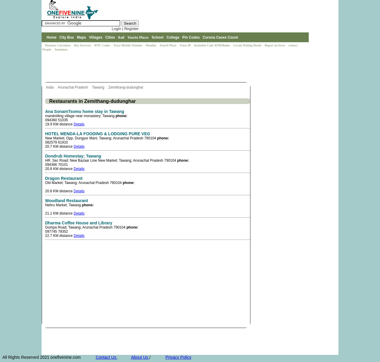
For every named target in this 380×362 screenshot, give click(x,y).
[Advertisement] (150, 67)
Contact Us (106, 357)
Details (79, 124)
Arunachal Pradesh (73, 87)
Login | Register (125, 28)
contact (293, 45)
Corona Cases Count (220, 37)
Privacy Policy (178, 357)
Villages (95, 37)
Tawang (98, 87)
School (158, 37)
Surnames (61, 49)
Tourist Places (138, 37)
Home (51, 37)
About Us (140, 357)
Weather (151, 45)
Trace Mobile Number (128, 45)
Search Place (168, 45)
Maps (81, 37)
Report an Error (275, 45)
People (47, 49)
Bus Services (82, 45)
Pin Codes (191, 37)
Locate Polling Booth (247, 45)
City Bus (66, 37)
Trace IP (185, 45)
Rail (121, 37)
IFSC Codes (102, 45)
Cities (110, 37)
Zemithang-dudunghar (126, 87)
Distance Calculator (58, 45)
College (173, 37)
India (50, 87)
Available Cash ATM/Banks (212, 45)
